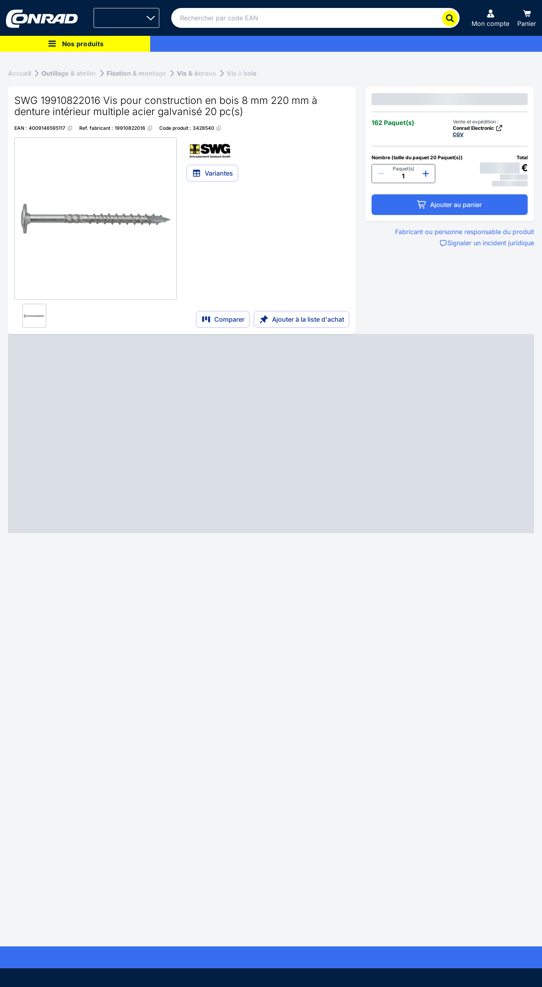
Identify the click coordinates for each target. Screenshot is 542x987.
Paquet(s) (403, 169)
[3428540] (207, 128)
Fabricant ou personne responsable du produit (464, 232)
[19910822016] (134, 128)
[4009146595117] (51, 128)
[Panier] (526, 17)
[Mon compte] (490, 17)
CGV (458, 134)
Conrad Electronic (478, 128)
